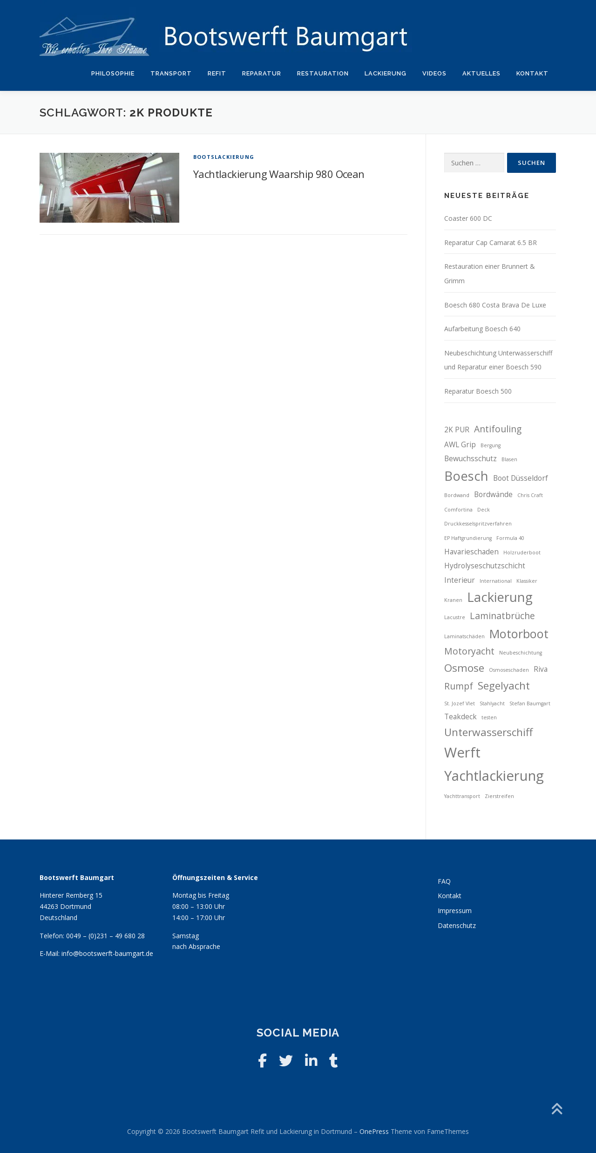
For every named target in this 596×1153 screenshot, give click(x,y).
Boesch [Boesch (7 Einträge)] (466, 475)
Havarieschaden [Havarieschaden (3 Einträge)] (471, 552)
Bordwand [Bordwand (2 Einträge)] (456, 495)
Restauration (323, 73)
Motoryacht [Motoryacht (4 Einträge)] (469, 651)
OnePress (374, 1131)
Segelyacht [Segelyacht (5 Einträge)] (504, 685)
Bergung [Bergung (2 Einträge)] (491, 445)
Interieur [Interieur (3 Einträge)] (459, 580)
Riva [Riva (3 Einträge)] (541, 669)
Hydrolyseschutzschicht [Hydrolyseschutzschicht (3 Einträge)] (484, 566)
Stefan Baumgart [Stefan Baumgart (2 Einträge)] (529, 703)
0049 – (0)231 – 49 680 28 (105, 935)
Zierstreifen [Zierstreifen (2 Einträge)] (499, 796)
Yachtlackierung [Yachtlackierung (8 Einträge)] (494, 775)
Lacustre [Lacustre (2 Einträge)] (454, 617)
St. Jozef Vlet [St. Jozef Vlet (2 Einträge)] (459, 703)
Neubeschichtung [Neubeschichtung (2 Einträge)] (520, 652)
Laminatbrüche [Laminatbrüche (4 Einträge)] (502, 615)
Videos (434, 73)
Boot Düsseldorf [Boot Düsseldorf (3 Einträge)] (520, 478)
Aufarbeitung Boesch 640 (482, 328)
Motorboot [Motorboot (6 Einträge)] (519, 633)
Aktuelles (481, 73)
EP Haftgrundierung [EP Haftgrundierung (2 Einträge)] (468, 538)
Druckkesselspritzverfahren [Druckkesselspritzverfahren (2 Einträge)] (478, 523)
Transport (171, 73)
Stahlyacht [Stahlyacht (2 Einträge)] (492, 703)
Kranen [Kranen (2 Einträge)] (453, 600)
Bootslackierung (223, 156)
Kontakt (532, 73)
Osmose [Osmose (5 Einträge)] (464, 668)
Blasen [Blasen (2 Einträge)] (509, 459)
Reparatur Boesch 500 (478, 391)
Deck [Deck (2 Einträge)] (483, 509)
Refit (217, 73)
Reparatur (261, 73)
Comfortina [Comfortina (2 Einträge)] (458, 509)
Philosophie (113, 73)
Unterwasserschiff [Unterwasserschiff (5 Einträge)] (488, 732)
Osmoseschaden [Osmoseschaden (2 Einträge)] (509, 670)
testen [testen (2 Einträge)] (489, 717)
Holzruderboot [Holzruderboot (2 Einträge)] (522, 552)
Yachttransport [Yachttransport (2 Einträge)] (462, 796)
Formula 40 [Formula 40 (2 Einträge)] (510, 538)
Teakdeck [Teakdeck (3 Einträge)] (460, 717)
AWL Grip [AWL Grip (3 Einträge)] (460, 445)
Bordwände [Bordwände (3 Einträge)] (493, 494)
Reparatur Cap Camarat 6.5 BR (490, 242)
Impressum (455, 910)
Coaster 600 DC (468, 218)
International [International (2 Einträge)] (496, 581)
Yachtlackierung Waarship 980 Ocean (279, 174)
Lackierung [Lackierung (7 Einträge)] (500, 597)
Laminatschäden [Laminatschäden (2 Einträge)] (464, 636)
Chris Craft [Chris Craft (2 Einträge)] (530, 495)
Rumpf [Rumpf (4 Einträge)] (458, 686)
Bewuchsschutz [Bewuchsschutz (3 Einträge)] (470, 459)
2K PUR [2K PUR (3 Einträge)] (456, 430)
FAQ (444, 881)
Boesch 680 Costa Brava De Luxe (495, 304)
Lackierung (385, 73)
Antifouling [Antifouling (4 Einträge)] (498, 429)
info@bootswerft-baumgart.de (107, 953)
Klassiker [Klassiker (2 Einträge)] (526, 581)
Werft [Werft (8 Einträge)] (462, 752)
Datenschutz (457, 925)
